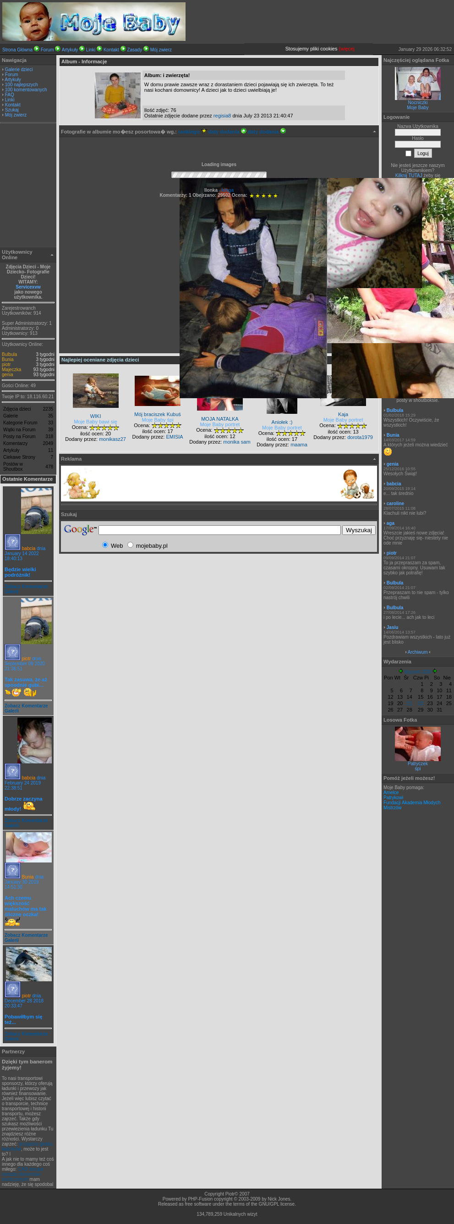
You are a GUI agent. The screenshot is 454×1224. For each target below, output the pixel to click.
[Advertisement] (28, 186)
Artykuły (70, 49)
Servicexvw (28, 286)
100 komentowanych (26, 89)
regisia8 (222, 115)
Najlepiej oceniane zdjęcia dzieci (100, 359)
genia (7, 374)
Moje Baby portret (220, 424)
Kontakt (111, 49)
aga (390, 523)
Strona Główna (17, 49)
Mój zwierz (161, 49)
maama (298, 444)
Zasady (134, 49)
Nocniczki (418, 102)
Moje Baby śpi (158, 420)
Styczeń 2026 (418, 671)
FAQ (9, 94)
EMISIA (174, 437)
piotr (6, 364)
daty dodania (227, 131)
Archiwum (418, 652)
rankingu (192, 131)
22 (420, 703)
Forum (47, 49)
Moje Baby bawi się (95, 421)
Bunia (8, 359)
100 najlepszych (21, 84)
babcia (28, 548)
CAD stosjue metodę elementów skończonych (23, 1174)
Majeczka (11, 369)
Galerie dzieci (19, 69)
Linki (91, 49)
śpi (418, 768)
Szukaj (12, 109)
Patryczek (418, 763)
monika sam (236, 442)
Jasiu (393, 627)
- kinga (226, 190)
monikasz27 (112, 439)
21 (409, 703)
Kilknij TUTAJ (408, 175)
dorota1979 (360, 437)
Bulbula (9, 354)
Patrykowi (393, 797)
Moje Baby (417, 107)
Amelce (391, 792)
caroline (395, 503)
